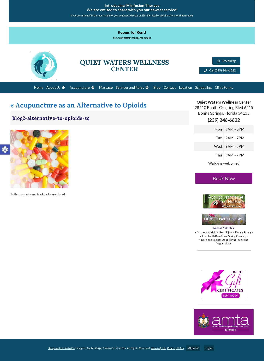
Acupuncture (80, 87)
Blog (156, 87)
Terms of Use (158, 348)
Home (38, 87)
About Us (53, 87)
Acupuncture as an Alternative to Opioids (78, 105)
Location (185, 87)
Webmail (193, 348)
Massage (106, 87)
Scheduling (203, 87)
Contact (169, 87)
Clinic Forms (224, 87)
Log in (209, 348)
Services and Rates (130, 87)
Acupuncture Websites (61, 348)
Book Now (224, 178)
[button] (5, 149)
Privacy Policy (175, 348)
